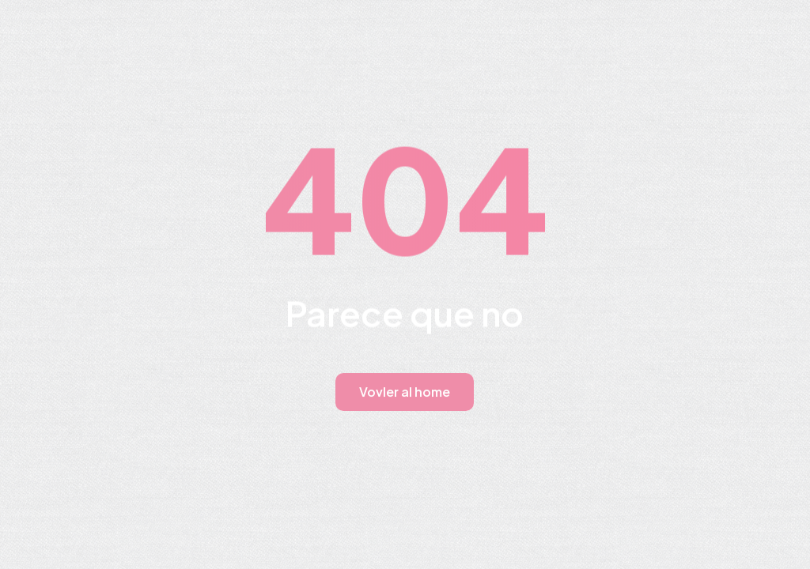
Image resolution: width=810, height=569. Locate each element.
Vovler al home (405, 391)
